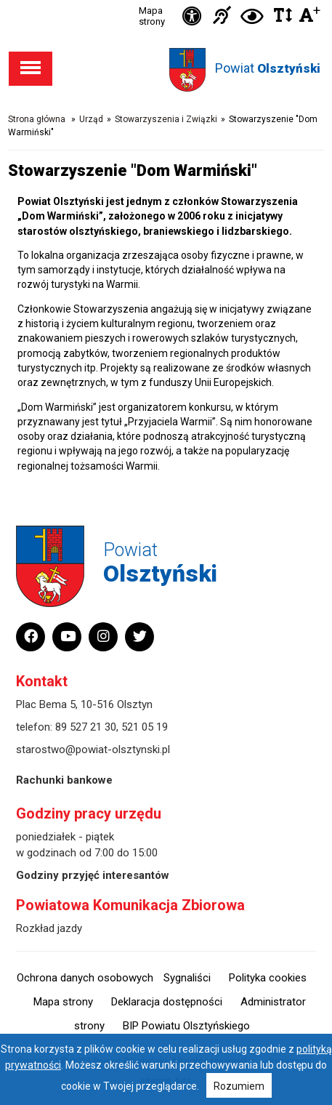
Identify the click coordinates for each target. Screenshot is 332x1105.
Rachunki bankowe (64, 780)
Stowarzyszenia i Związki (166, 119)
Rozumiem (239, 1086)
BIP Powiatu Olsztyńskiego (186, 1025)
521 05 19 (144, 727)
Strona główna (36, 119)
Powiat (267, 68)
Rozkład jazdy (49, 928)
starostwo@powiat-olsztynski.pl (93, 749)
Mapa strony (152, 16)
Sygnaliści (187, 977)
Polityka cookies (268, 977)
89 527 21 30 (85, 727)
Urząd (91, 119)
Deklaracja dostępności (166, 1001)
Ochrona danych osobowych (85, 977)
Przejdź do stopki (166, 0)
